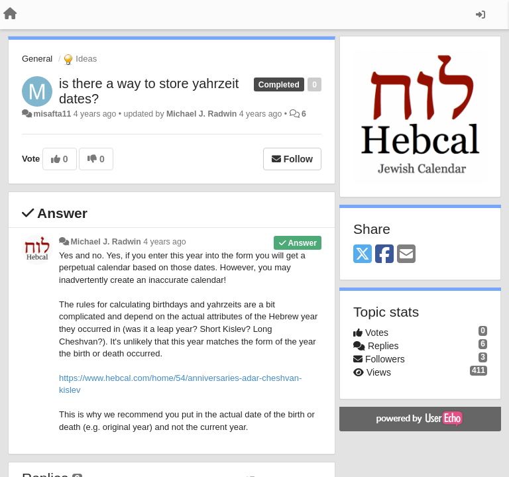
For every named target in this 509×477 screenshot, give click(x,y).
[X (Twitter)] (362, 254)
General (37, 59)
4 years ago (164, 241)
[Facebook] (384, 254)
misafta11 (52, 114)
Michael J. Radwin (201, 114)
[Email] (406, 254)
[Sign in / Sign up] (480, 14)
